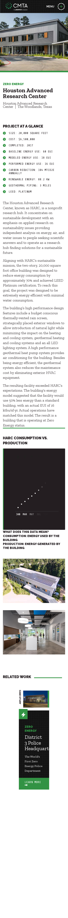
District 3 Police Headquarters (40, 742)
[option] (34, 745)
